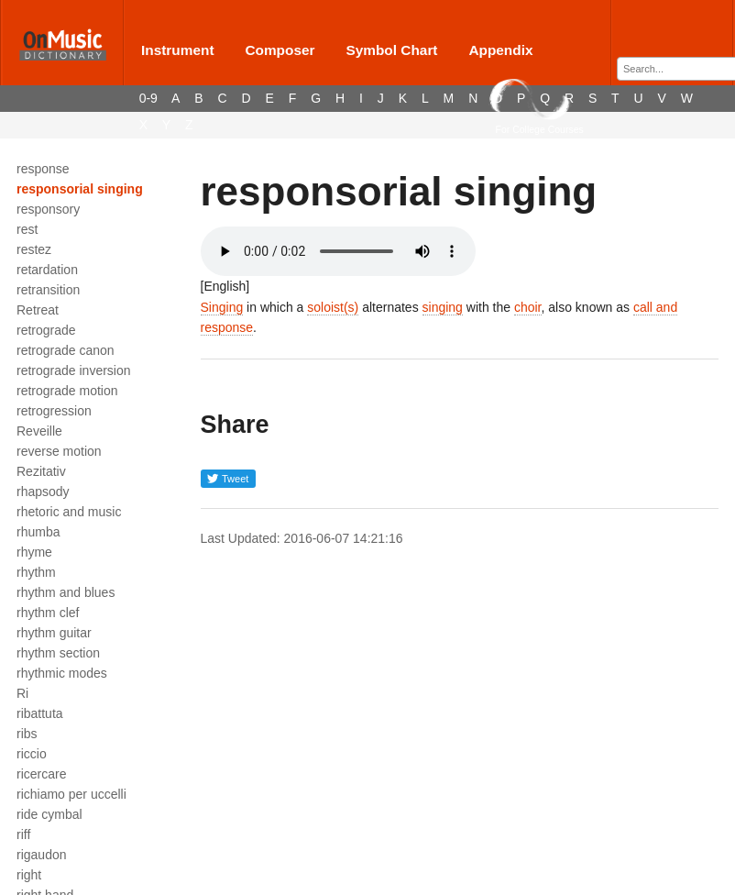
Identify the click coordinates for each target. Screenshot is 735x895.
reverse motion (59, 451)
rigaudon (41, 854)
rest (27, 229)
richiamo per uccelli (71, 794)
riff (23, 834)
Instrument (177, 50)
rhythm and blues (65, 592)
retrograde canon (65, 350)
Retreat (37, 310)
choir (528, 307)
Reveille (39, 431)
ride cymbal (49, 814)
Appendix (500, 50)
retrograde (46, 330)
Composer (279, 50)
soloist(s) (332, 307)
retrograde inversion (73, 370)
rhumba (38, 532)
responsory (48, 209)
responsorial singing (79, 189)
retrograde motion (67, 390)
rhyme (34, 552)
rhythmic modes (61, 673)
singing (442, 307)
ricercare (41, 774)
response (43, 168)
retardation (47, 269)
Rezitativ (41, 471)
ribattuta (39, 713)
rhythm (36, 572)
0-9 (148, 98)
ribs (27, 733)
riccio (31, 753)
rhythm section (58, 653)
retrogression (54, 410)
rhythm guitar (54, 632)
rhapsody (43, 491)
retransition (48, 289)
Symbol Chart (391, 50)
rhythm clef (47, 612)
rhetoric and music (68, 511)
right (28, 874)
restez (33, 249)
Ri (22, 693)
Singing (222, 307)
